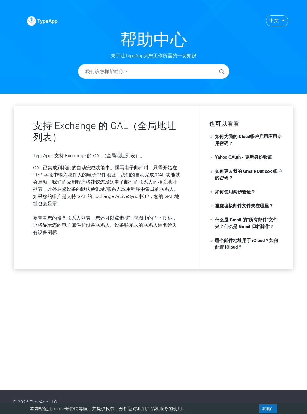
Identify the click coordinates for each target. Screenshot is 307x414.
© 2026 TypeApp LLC (35, 402)
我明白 (268, 408)
